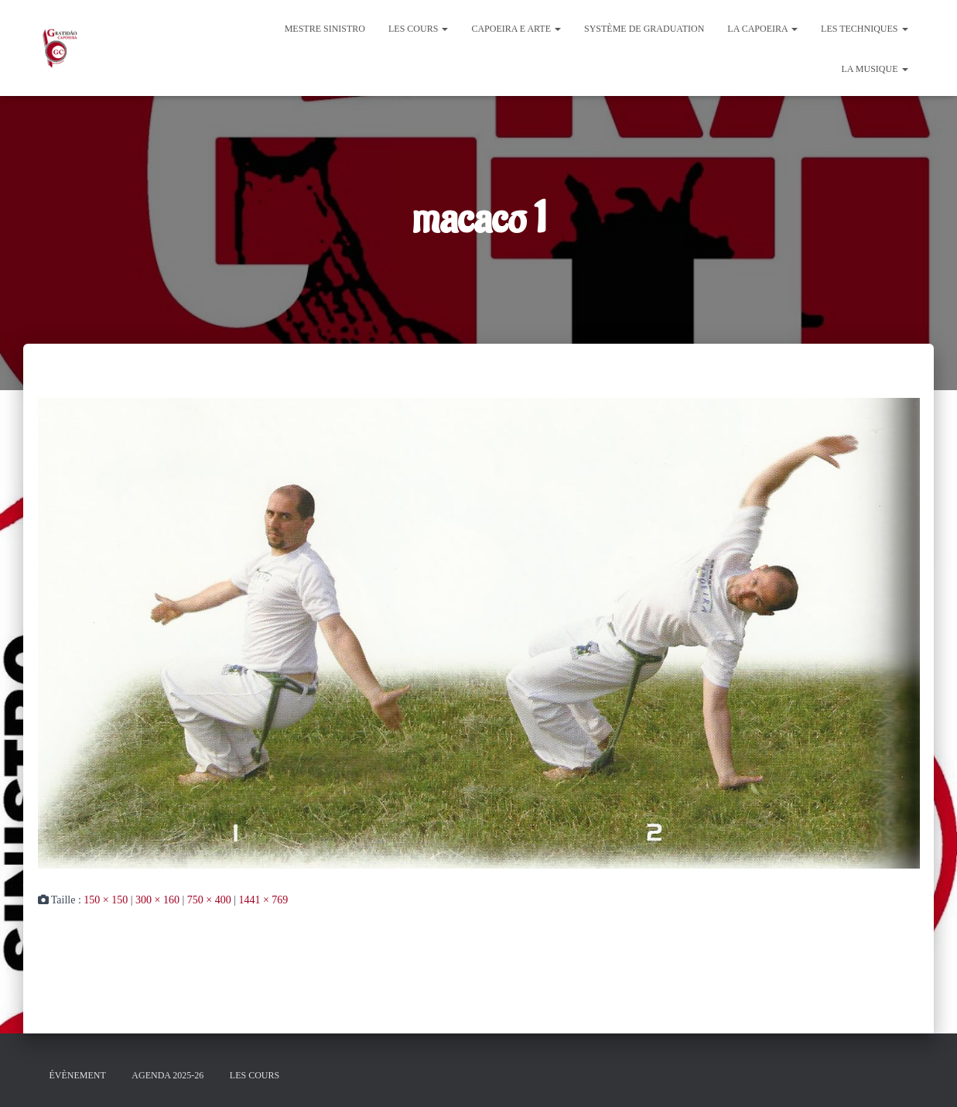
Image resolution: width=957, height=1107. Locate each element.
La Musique (874, 68)
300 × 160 (157, 900)
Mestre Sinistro (325, 28)
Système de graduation (644, 28)
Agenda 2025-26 (167, 1075)
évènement (78, 1075)
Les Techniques (864, 28)
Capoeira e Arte (516, 28)
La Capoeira (762, 28)
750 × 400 (209, 900)
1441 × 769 (263, 900)
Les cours (418, 28)
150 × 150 (106, 900)
